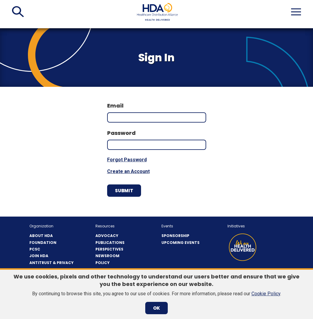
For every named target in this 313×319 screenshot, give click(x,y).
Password (121, 133)
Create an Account (128, 171)
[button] (18, 11)
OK (156, 308)
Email (115, 105)
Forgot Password (127, 160)
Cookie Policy (265, 293)
